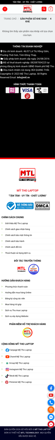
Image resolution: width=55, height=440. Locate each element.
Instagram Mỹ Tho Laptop (21, 369)
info (19, 77)
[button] (4, 9)
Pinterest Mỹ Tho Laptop (20, 382)
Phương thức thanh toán (16, 287)
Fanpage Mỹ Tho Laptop (20, 350)
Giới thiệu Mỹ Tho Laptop (16, 223)
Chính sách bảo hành (14, 241)
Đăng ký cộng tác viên (15, 298)
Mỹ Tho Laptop (28, 73)
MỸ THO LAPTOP (43, 429)
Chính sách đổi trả (13, 247)
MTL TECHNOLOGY (30, 433)
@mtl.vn (25, 77)
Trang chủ (10, 18)
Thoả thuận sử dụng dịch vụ (18, 253)
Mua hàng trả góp (13, 304)
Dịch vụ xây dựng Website (16, 316)
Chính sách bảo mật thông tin (18, 235)
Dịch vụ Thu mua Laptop (16, 310)
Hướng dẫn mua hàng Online (18, 292)
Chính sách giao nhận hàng (17, 229)
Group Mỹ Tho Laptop (19, 363)
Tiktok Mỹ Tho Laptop (19, 376)
